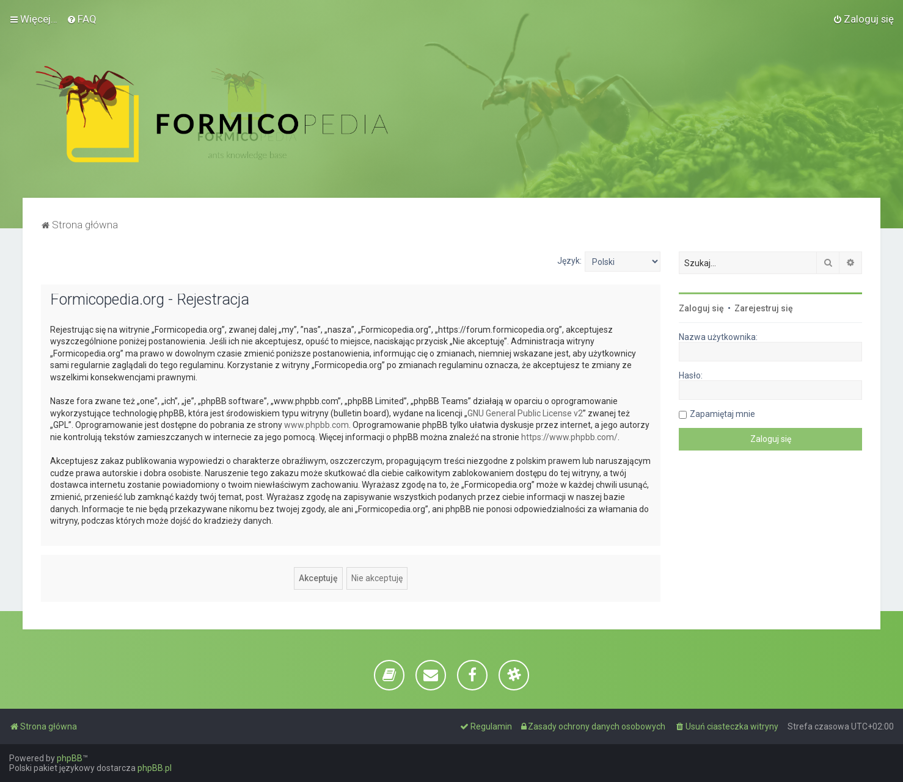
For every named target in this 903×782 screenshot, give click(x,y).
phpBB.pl (154, 768)
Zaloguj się (701, 308)
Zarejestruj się (763, 308)
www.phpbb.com (316, 425)
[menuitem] (82, 18)
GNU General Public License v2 (525, 413)
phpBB (69, 758)
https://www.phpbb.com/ (569, 437)
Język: (569, 261)
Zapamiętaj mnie (722, 414)
